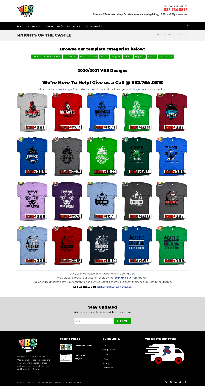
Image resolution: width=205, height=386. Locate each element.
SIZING (49, 26)
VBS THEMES (34, 26)
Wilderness (165, 56)
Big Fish (139, 56)
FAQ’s (60, 26)
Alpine (151, 56)
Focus (104, 56)
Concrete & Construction (47, 56)
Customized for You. (83, 346)
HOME (20, 26)
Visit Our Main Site (93, 26)
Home (157, 35)
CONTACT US (73, 26)
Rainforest (70, 56)
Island (127, 56)
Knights (116, 56)
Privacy (105, 363)
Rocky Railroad (88, 56)
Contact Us (107, 368)
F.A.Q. (105, 359)
